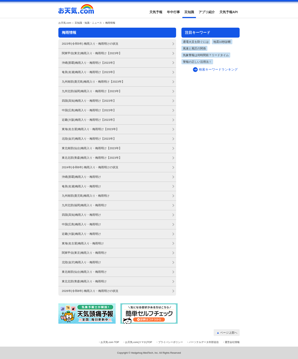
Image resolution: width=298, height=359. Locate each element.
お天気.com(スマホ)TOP (138, 342)
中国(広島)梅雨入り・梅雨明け (81, 224)
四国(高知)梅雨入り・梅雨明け (81, 214)
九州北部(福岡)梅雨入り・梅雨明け (84, 205)
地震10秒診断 (222, 41)
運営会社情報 (232, 342)
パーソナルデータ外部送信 (204, 342)
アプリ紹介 (207, 12)
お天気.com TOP (110, 342)
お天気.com (76, 11)
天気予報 (155, 12)
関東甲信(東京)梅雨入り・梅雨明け (84, 252)
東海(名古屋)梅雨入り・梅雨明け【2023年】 (90, 129)
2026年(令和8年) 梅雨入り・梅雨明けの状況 (90, 290)
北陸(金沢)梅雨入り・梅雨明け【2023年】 (89, 138)
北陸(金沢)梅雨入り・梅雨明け (81, 262)
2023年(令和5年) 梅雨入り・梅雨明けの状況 (90, 43)
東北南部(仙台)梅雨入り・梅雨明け (84, 271)
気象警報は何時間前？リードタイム (206, 55)
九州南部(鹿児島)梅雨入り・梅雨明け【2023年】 (93, 81)
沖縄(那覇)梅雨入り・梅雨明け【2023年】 (89, 62)
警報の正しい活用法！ (197, 61)
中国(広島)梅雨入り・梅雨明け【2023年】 (89, 110)
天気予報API (228, 12)
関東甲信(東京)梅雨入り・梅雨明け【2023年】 (92, 53)
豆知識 (189, 12)
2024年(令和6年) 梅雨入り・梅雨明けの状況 (90, 167)
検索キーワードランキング (218, 69)
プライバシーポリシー (170, 342)
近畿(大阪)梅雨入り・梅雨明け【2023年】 (89, 119)
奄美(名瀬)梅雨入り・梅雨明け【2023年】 (89, 72)
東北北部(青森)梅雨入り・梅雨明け (84, 281)
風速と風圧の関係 (194, 48)
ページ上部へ (228, 332)
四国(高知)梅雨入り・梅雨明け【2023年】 (89, 100)
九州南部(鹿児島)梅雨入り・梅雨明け (86, 195)
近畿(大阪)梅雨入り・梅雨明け (81, 233)
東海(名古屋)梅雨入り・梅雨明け (83, 243)
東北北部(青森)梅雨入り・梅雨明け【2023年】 (92, 157)
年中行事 (173, 12)
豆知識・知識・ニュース (88, 23)
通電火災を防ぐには (196, 41)
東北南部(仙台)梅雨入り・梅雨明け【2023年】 (92, 148)
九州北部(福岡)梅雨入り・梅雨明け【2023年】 (92, 91)
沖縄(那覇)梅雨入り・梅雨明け (81, 176)
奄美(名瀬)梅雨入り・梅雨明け (81, 186)
